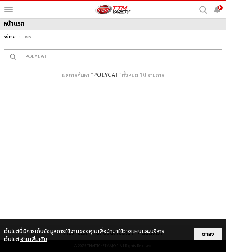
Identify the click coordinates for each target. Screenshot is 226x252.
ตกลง (208, 234)
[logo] (113, 9)
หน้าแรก (10, 36)
